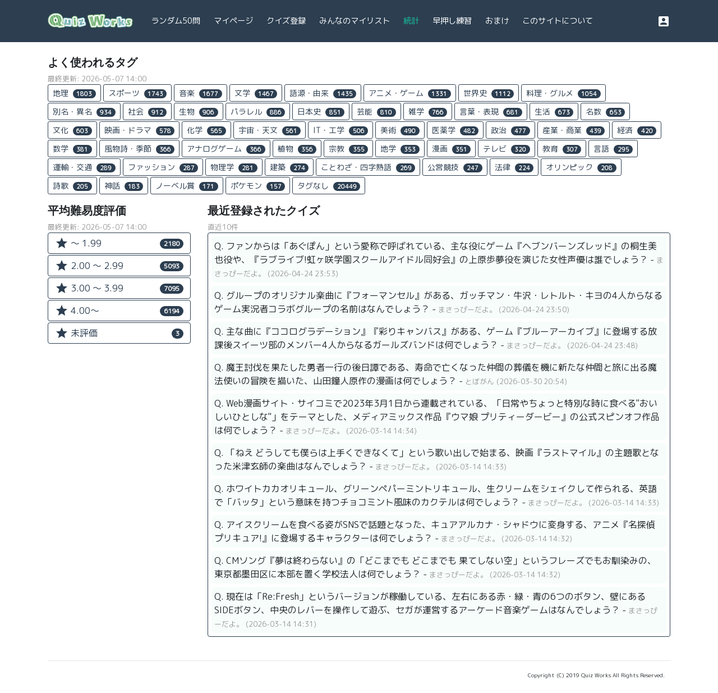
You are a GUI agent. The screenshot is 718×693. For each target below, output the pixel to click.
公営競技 (454, 167)
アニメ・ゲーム (410, 93)
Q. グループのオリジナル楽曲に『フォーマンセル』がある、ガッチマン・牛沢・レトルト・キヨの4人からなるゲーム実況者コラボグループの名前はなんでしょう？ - (438, 302)
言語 (613, 148)
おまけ (497, 20)
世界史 (488, 93)
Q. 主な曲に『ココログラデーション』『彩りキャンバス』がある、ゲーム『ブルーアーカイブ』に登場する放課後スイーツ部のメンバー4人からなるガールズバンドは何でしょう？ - (435, 338)
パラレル (258, 111)
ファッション (163, 167)
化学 (206, 130)
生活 (554, 111)
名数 (605, 111)
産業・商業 (573, 130)
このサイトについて (557, 20)
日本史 (320, 111)
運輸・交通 (84, 167)
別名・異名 (84, 111)
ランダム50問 (175, 20)
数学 (72, 148)
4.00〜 (119, 310)
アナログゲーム (226, 148)
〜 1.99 (119, 243)
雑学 (428, 111)
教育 (562, 148)
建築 (289, 167)
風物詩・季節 (139, 148)
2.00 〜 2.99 (119, 265)
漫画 (451, 148)
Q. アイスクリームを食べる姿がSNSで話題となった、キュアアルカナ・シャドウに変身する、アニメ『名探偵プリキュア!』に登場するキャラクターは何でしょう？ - (434, 531)
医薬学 (455, 130)
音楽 (200, 93)
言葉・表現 (490, 111)
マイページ (233, 20)
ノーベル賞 (186, 185)
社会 (147, 111)
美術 (400, 130)
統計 (411, 20)
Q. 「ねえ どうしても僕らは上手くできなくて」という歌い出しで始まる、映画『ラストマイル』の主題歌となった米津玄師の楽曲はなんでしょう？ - (436, 459)
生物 (198, 111)
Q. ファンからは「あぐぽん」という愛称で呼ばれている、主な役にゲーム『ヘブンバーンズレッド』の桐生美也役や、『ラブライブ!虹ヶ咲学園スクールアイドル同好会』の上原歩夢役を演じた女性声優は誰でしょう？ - (439, 259)
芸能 (376, 111)
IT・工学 (340, 130)
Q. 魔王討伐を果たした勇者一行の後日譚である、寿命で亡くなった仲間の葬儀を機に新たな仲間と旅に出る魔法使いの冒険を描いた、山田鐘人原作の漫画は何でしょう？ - (435, 374)
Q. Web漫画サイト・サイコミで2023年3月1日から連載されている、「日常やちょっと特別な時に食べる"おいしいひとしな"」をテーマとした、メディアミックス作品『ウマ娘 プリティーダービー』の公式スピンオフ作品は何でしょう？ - (437, 416)
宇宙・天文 (269, 130)
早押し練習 (452, 20)
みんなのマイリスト (354, 20)
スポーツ (137, 93)
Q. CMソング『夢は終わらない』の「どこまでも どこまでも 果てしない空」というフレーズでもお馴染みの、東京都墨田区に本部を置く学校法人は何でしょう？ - (435, 567)
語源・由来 (322, 93)
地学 (400, 148)
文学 (256, 93)
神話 (124, 185)
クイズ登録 (286, 20)
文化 (72, 130)
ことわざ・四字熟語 (368, 167)
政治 (510, 130)
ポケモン (258, 185)
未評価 (119, 333)
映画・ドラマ (139, 130)
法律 (514, 167)
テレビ (506, 148)
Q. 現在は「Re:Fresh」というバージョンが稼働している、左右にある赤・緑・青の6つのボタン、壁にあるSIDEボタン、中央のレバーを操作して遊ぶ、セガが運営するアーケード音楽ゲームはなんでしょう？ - (435, 610)
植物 (297, 148)
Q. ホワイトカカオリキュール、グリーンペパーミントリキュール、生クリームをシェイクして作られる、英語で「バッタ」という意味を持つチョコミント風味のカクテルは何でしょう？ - (436, 495)
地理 (74, 93)
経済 (636, 130)
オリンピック (581, 167)
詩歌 (72, 185)
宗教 (348, 148)
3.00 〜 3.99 (119, 288)
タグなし (328, 185)
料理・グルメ (563, 93)
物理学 (233, 167)
